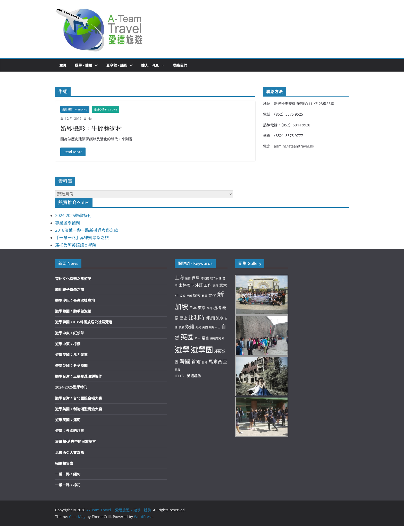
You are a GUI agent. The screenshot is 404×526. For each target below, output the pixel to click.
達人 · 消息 (150, 65)
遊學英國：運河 (67, 419)
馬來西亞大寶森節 (69, 452)
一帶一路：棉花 (67, 484)
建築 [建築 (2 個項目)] (215, 285)
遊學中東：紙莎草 (69, 333)
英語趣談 (194, 375)
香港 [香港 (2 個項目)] (204, 362)
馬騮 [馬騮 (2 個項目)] (177, 370)
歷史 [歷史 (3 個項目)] (183, 318)
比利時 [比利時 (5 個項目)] (196, 317)
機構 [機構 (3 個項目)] (217, 307)
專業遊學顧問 (67, 223)
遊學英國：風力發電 (71, 354)
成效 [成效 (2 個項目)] (182, 296)
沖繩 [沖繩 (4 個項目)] (210, 318)
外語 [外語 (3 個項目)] (199, 285)
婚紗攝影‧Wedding (74, 109)
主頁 (62, 65)
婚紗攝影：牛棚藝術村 (91, 128)
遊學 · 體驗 (83, 65)
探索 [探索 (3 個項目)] (197, 295)
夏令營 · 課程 (116, 65)
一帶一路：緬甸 (67, 474)
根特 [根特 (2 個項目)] (209, 308)
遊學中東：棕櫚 (67, 343)
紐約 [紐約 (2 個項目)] (198, 327)
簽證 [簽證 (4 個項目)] (190, 326)
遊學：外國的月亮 (69, 430)
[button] (99, 29)
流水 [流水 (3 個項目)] (220, 318)
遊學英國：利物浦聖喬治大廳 (78, 409)
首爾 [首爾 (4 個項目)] (196, 361)
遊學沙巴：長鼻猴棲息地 (75, 300)
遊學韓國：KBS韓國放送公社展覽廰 (83, 322)
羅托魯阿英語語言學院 (75, 245)
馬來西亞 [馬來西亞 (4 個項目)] (217, 361)
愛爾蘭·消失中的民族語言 (75, 441)
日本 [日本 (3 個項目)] (193, 307)
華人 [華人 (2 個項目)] (197, 338)
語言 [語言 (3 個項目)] (205, 337)
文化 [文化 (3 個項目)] (212, 295)
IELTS (179, 375)
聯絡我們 (180, 65)
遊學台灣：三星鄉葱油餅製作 (78, 376)
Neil (90, 118)
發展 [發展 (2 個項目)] (181, 327)
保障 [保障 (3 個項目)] (195, 277)
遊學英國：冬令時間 (71, 365)
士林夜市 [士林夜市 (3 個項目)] (186, 285)
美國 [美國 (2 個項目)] (205, 327)
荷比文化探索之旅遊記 (73, 278)
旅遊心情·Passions (105, 109)
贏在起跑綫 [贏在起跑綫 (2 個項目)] (217, 338)
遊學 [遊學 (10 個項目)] (182, 349)
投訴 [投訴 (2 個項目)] (189, 296)
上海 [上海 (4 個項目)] (179, 277)
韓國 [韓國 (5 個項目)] (185, 361)
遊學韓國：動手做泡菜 (73, 311)
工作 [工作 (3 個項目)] (208, 285)
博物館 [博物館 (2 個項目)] (204, 278)
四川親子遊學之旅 (69, 289)
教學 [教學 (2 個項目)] (204, 296)
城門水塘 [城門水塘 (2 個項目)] (215, 278)
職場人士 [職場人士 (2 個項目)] (214, 327)
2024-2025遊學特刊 (73, 215)
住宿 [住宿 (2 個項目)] (188, 278)
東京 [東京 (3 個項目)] (202, 307)
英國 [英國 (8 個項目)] (187, 336)
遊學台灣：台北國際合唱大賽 (78, 398)
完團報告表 (64, 463)
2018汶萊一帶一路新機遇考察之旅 (86, 230)
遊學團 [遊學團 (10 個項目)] (202, 349)
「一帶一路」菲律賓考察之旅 (82, 237)
